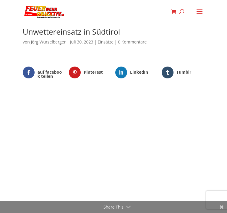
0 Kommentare (132, 42)
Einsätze (106, 42)
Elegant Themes (104, 104)
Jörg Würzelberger (48, 42)
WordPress (144, 104)
